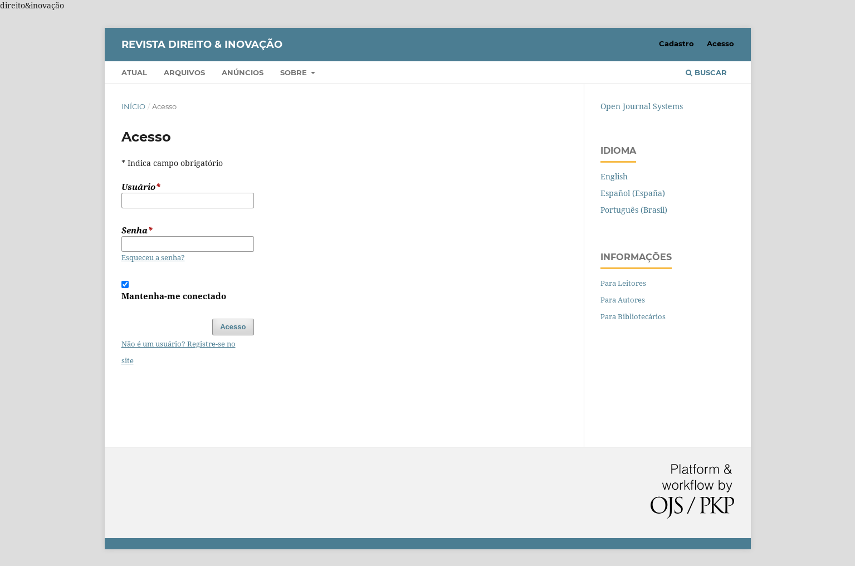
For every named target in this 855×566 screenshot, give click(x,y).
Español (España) (632, 193)
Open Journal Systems (641, 106)
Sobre (294, 72)
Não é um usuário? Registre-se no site (178, 352)
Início (133, 106)
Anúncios (242, 72)
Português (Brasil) (633, 209)
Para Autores (622, 300)
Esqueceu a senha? (153, 257)
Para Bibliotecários (633, 316)
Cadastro (676, 43)
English (614, 176)
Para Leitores (623, 283)
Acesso (720, 43)
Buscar (706, 72)
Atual (134, 72)
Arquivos (184, 72)
